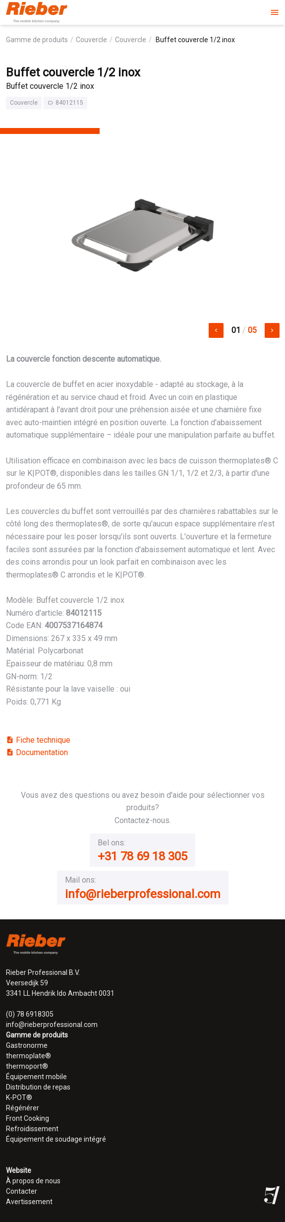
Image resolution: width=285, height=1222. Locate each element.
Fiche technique (38, 740)
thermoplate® (28, 1056)
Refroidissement (32, 1129)
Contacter (21, 1191)
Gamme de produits (37, 40)
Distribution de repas (38, 1087)
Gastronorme (27, 1045)
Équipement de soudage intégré (56, 1139)
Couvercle (91, 40)
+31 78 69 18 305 (142, 856)
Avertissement (29, 1202)
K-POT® (19, 1097)
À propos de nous (33, 1181)
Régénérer (22, 1108)
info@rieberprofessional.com (143, 894)
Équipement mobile (36, 1077)
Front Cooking (27, 1118)
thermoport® (27, 1066)
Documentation (37, 752)
